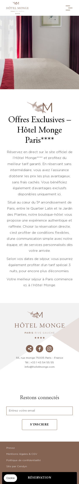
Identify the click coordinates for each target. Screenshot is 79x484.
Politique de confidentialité (23, 460)
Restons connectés (39, 398)
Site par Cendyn (16, 466)
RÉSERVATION (39, 477)
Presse (10, 448)
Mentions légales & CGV (21, 454)
